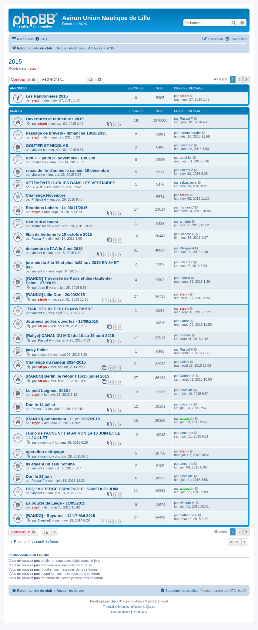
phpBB (115, 601)
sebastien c (188, 182)
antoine (185, 221)
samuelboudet (190, 133)
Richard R (187, 234)
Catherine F (188, 515)
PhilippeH (39, 162)
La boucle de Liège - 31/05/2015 (55, 503)
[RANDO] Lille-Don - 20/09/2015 (55, 294)
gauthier (186, 157)
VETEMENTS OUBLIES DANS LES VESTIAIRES (70, 183)
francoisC (187, 207)
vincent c (38, 150)
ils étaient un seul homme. (51, 464)
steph (34, 68)
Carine (184, 321)
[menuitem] (41, 39)
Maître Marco (41, 226)
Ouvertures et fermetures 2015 (55, 119)
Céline (184, 362)
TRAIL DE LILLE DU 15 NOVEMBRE (59, 309)
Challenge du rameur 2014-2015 (56, 362)
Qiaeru (150, 606)
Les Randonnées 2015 (47, 96)
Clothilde (186, 390)
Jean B (43, 287)
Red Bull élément (42, 222)
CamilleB (44, 520)
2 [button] (240, 79)
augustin (187, 418)
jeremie (185, 335)
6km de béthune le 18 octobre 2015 (59, 234)
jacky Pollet (37, 350)
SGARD (37, 187)
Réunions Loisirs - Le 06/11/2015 (57, 207)
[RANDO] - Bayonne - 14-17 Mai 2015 (60, 515)
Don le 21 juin (39, 476)
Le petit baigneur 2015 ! (48, 390)
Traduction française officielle (122, 606)
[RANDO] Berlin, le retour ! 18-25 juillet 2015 (67, 376)
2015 (15, 61)
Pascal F (186, 118)
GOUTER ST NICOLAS (47, 145)
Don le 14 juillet (40, 404)
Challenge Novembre (45, 195)
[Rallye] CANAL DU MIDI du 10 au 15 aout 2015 (70, 335)
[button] (246, 79)
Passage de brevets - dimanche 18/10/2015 (66, 133)
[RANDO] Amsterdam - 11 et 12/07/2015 (63, 419)
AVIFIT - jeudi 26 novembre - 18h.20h (60, 158)
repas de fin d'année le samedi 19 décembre (67, 170)
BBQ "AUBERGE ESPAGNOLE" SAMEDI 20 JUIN (72, 489)
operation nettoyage (45, 451)
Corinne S (187, 376)
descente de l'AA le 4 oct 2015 (54, 248)
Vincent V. (187, 503)
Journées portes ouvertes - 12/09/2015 (62, 321)
